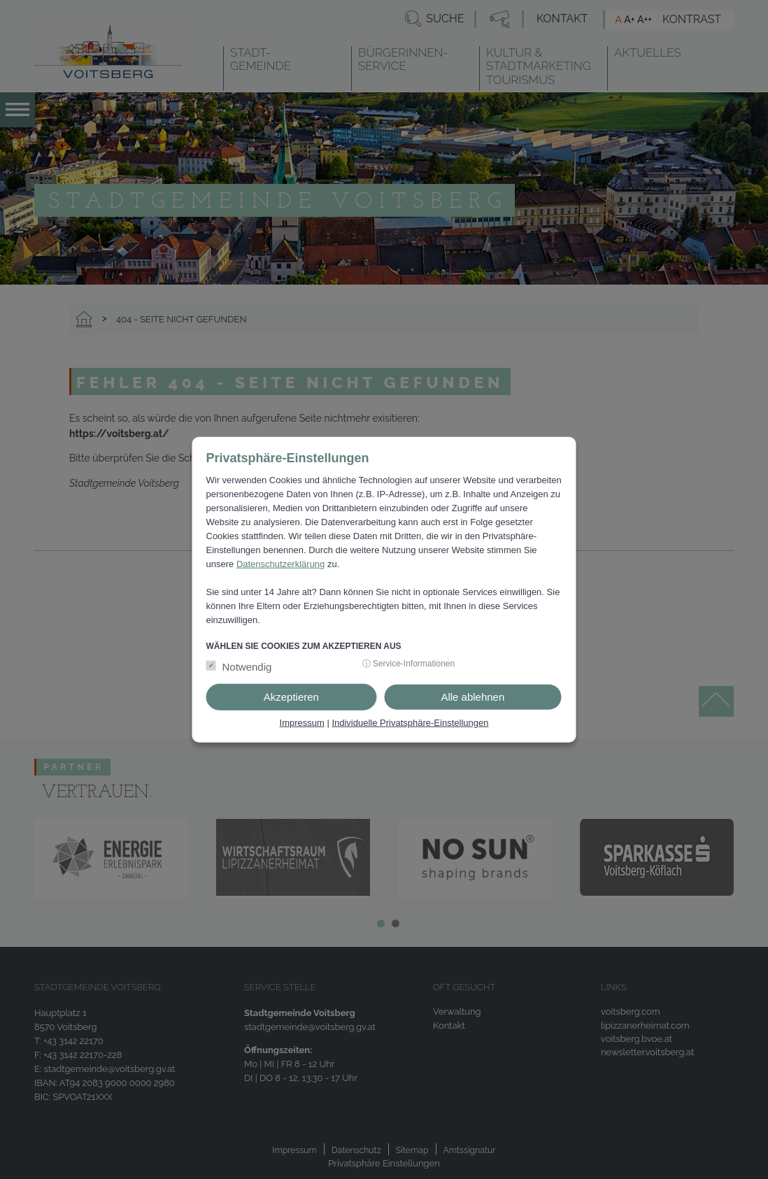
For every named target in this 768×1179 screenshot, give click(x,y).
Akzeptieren (291, 697)
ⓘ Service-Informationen (408, 664)
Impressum (302, 722)
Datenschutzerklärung (280, 563)
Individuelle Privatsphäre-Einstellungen (410, 722)
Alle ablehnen (472, 697)
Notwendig (247, 667)
